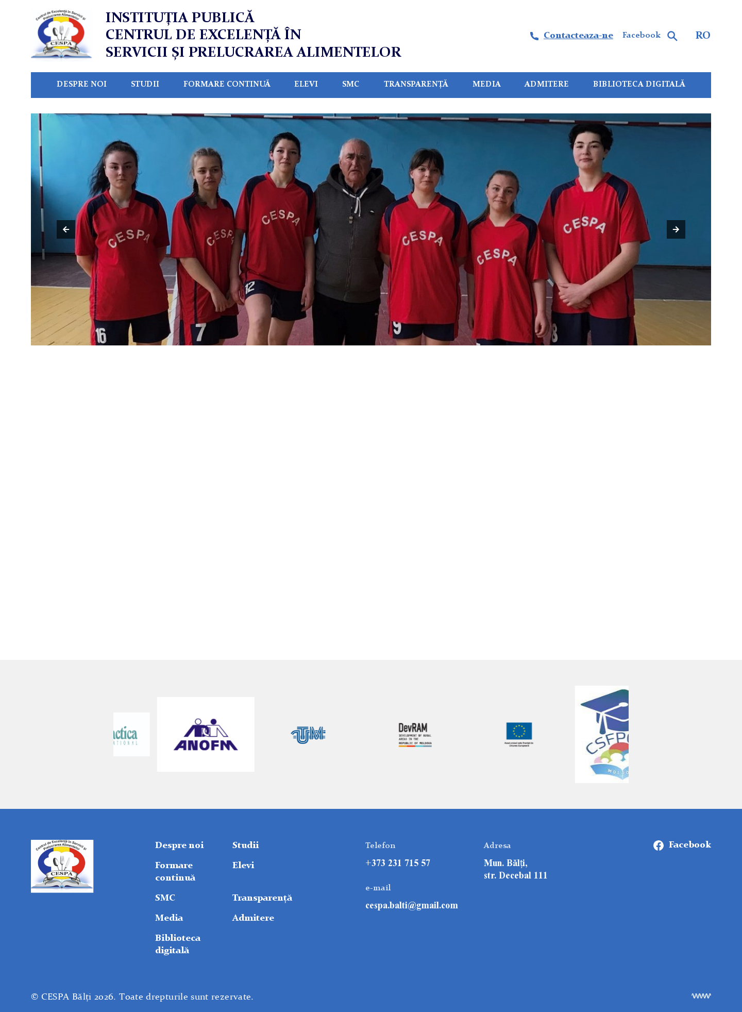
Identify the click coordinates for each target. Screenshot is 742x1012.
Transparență (416, 84)
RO (703, 36)
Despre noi (82, 84)
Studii (145, 84)
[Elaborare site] (701, 996)
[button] (66, 229)
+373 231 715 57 (397, 863)
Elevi (306, 84)
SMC (351, 84)
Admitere (547, 84)
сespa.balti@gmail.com (411, 905)
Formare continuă (227, 84)
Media (487, 84)
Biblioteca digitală (639, 84)
